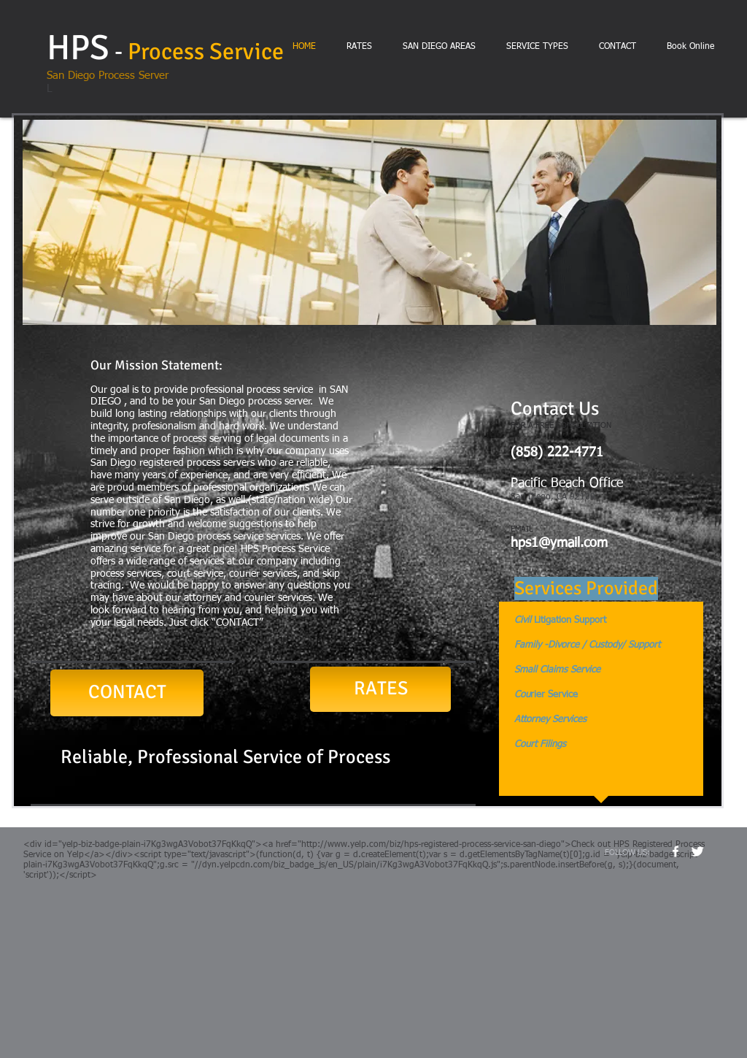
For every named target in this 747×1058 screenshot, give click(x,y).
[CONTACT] (127, 693)
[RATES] (380, 689)
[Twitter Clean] (697, 851)
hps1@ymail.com (559, 543)
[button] (369, 222)
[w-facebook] (675, 851)
